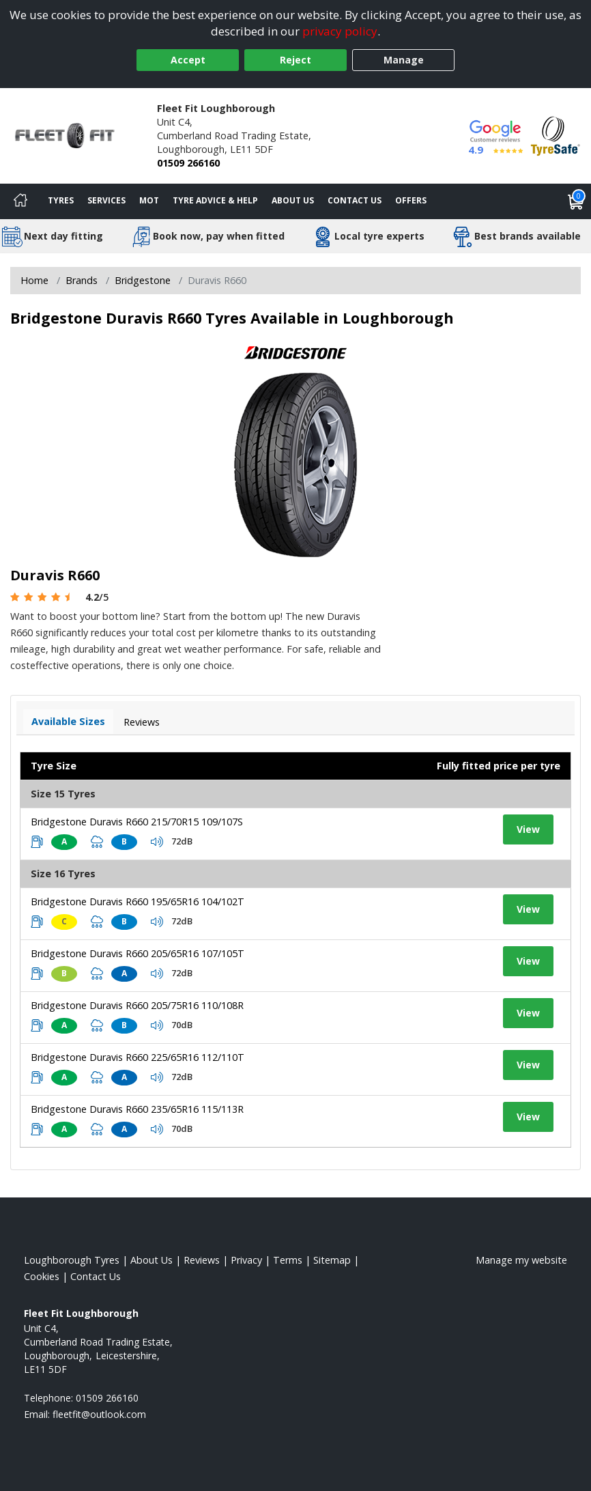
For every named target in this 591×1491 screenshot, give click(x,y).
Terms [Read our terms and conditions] (287, 1259)
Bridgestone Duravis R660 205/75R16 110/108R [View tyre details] (137, 1005)
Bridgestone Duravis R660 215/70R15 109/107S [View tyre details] (137, 821)
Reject (295, 59)
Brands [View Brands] (82, 280)
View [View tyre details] (528, 829)
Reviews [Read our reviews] (202, 1259)
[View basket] (576, 201)
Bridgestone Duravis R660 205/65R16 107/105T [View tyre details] (137, 953)
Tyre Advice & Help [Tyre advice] (215, 200)
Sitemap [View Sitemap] (332, 1259)
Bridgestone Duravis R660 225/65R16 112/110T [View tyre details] (137, 1057)
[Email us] (99, 1414)
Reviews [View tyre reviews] (142, 721)
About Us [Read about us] (151, 1259)
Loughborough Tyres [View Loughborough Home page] (71, 1259)
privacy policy (339, 31)
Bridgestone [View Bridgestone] (143, 280)
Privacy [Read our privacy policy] (246, 1259)
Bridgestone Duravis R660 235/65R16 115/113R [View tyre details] (137, 1109)
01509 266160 (188, 162)
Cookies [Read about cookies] (41, 1276)
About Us (293, 200)
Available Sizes (68, 721)
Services (106, 200)
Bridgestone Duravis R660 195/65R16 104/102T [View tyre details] (137, 901)
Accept (188, 59)
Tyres (61, 200)
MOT (149, 200)
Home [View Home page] (34, 280)
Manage (404, 59)
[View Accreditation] (555, 134)
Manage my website (521, 1259)
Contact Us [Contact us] (354, 200)
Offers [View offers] (411, 200)
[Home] (20, 201)
